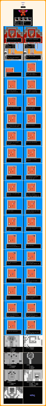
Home (23, 2)
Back (23, 4)
